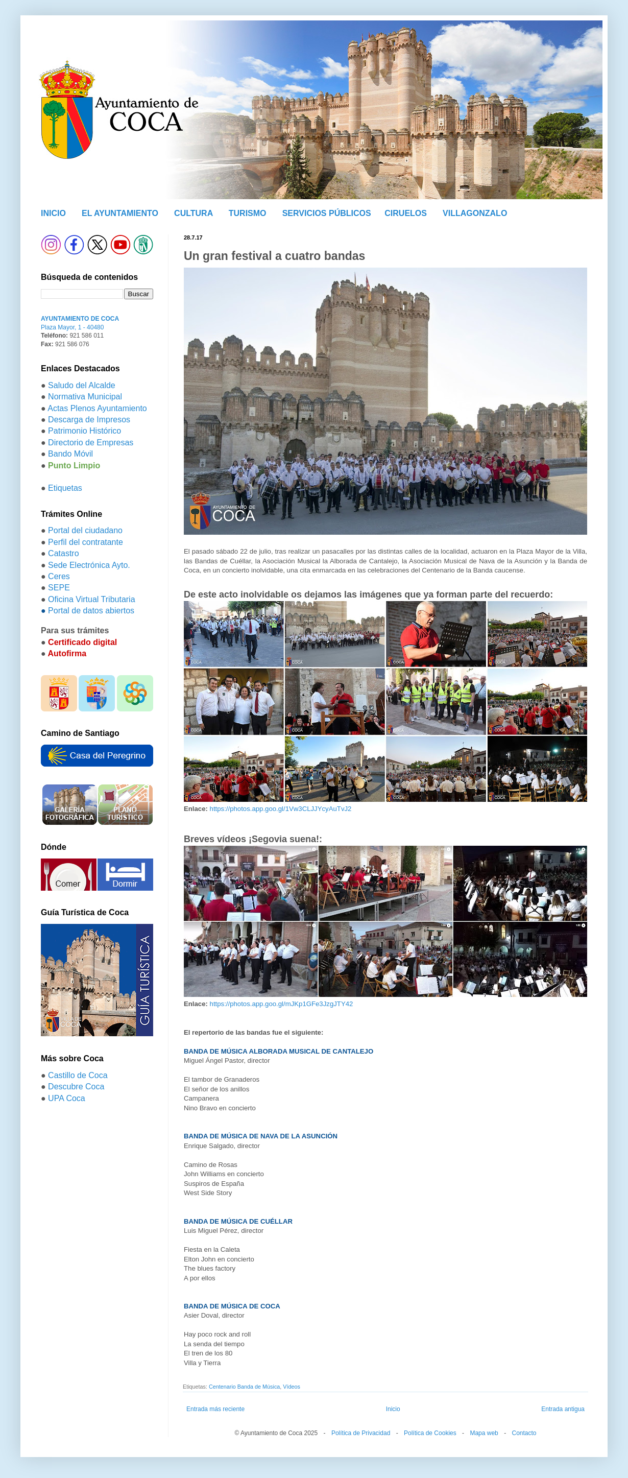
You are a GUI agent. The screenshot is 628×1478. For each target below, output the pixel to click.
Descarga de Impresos (89, 419)
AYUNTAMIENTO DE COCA (80, 318)
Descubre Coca (76, 1086)
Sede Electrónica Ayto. (89, 565)
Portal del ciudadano (85, 530)
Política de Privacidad (360, 1433)
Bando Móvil (70, 453)
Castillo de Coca (78, 1075)
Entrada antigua (563, 1409)
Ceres (59, 576)
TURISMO (248, 213)
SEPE (59, 587)
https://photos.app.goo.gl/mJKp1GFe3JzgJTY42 (281, 1004)
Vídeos (291, 1387)
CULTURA (193, 213)
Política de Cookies (430, 1433)
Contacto (524, 1433)
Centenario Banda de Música (244, 1387)
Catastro (63, 553)
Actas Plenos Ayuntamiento (97, 408)
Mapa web (484, 1433)
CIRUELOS (405, 213)
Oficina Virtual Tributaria (91, 599)
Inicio (393, 1409)
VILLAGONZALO (475, 213)
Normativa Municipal (85, 396)
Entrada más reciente (215, 1409)
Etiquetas (65, 488)
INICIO (53, 213)
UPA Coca (66, 1098)
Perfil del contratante (85, 542)
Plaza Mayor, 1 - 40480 (72, 327)
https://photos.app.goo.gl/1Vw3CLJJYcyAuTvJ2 (281, 809)
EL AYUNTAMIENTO (120, 213)
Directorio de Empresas (90, 442)
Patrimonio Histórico (84, 430)
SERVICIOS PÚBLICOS (326, 213)
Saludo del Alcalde (81, 385)
